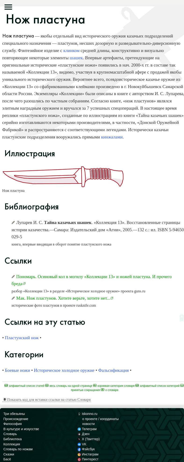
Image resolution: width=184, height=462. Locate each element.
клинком (71, 50)
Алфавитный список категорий (157, 385)
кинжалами (112, 136)
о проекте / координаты (100, 419)
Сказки (8, 454)
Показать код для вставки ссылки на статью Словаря (47, 400)
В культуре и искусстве (21, 429)
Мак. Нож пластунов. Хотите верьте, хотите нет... (63, 298)
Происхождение (15, 419)
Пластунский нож (22, 337)
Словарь (10, 434)
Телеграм (87, 429)
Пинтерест (88, 459)
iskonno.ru (87, 414)
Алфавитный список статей (24, 385)
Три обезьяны (14, 414)
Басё (7, 459)
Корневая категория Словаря (114, 385)
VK (82, 444)
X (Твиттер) (89, 439)
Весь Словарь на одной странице (68, 385)
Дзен (84, 434)
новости (88, 424)
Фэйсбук (86, 449)
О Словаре (109, 390)
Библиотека (12, 439)
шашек (76, 57)
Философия (12, 424)
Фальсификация (113, 370)
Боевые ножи (17, 370)
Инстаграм (88, 454)
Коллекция (11, 444)
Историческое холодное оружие (64, 370)
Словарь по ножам (17, 449)
